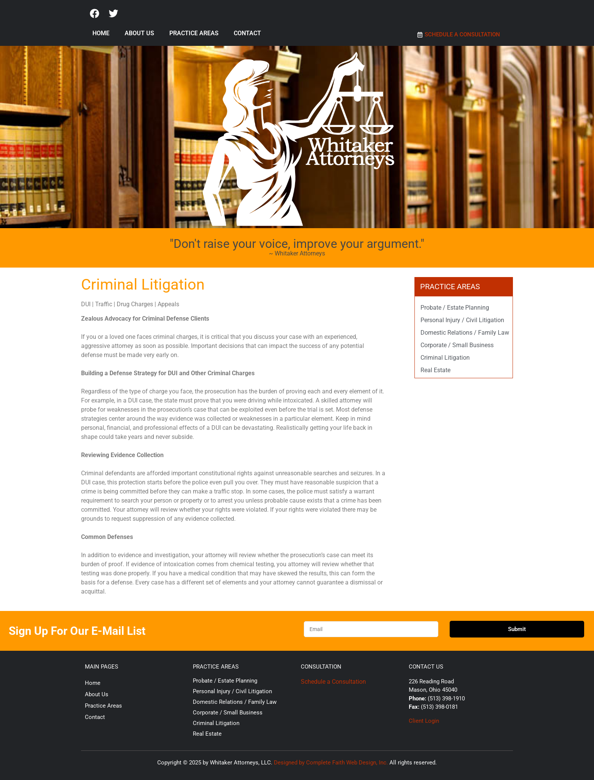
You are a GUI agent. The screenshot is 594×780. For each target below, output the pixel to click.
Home (100, 33)
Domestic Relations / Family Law (464, 332)
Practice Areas (194, 33)
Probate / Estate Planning (454, 307)
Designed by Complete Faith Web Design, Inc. (331, 762)
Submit (517, 629)
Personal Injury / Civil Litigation (462, 320)
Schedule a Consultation (333, 681)
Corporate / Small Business (457, 345)
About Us (139, 33)
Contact (247, 33)
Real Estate (435, 370)
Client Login (424, 720)
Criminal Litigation (445, 357)
